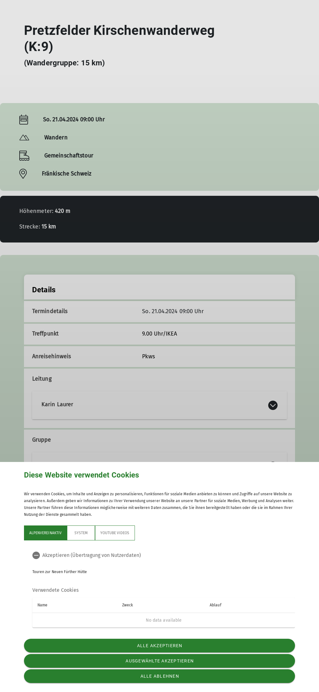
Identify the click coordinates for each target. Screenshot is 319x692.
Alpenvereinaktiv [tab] (45, 533)
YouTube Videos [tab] (115, 533)
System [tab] (81, 533)
